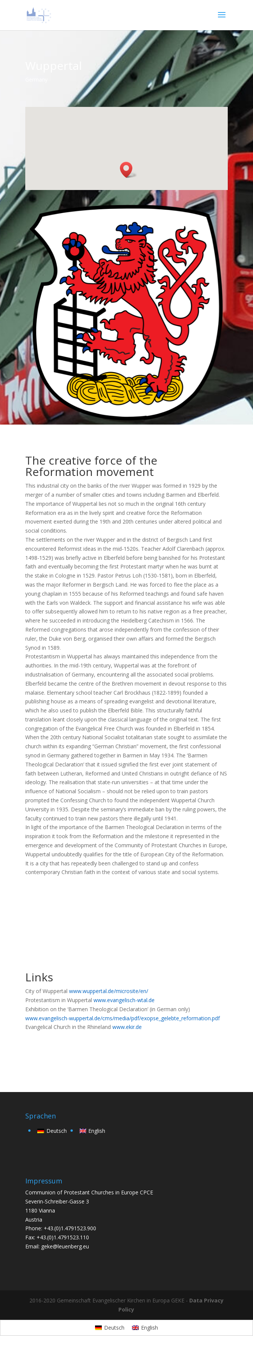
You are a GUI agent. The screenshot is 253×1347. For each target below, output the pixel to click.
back (42, 1052)
